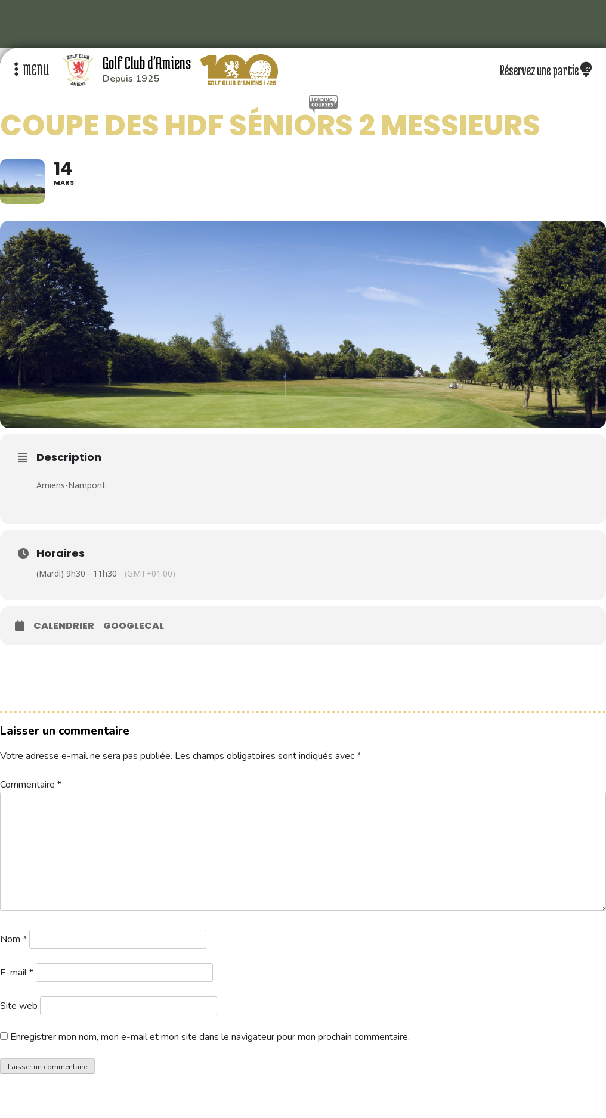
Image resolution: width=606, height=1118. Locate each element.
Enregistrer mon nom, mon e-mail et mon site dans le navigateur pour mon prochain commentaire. (210, 1036)
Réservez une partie (546, 70)
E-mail (16, 972)
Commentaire (30, 784)
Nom (13, 939)
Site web (19, 1005)
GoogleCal (133, 626)
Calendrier (63, 626)
